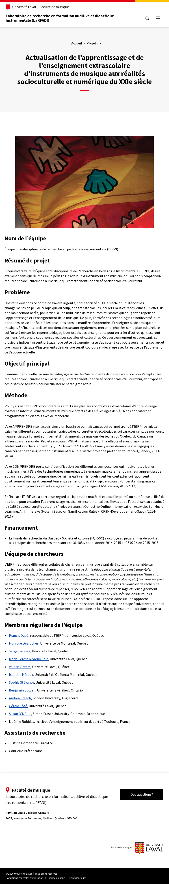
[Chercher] (147, 18)
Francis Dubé (18, 635)
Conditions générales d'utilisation (24, 878)
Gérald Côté (18, 706)
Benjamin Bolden (22, 690)
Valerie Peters (19, 666)
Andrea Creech (20, 698)
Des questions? (141, 794)
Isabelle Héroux (21, 674)
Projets (92, 43)
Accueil (76, 43)
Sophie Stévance (21, 682)
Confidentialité (77, 878)
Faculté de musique (54, 6)
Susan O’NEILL (20, 713)
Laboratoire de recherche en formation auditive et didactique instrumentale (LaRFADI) (60, 18)
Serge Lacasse (19, 651)
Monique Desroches (24, 643)
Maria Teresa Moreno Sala (28, 659)
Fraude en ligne (56, 878)
